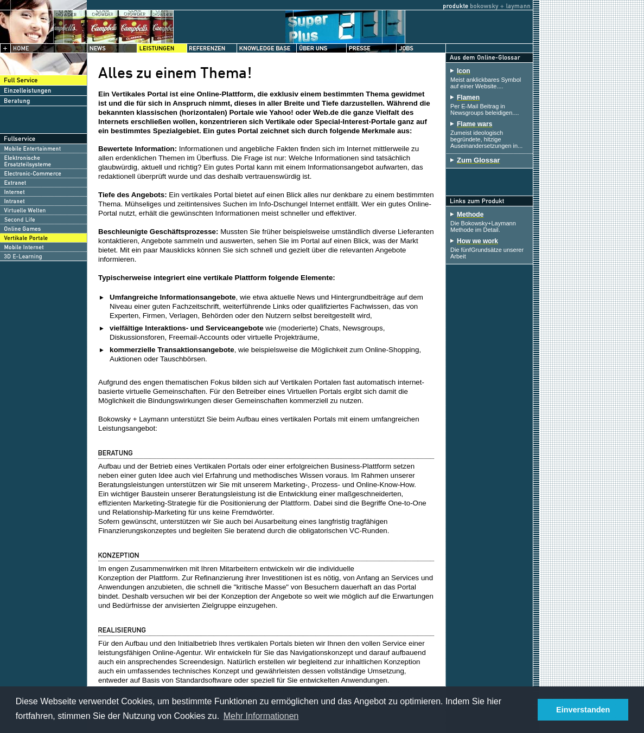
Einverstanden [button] (583, 709)
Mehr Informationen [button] (261, 716)
